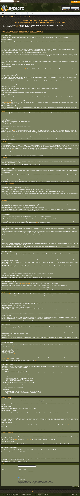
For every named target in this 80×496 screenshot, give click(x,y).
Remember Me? (65, 9)
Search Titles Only (22, 469)
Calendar (41, 97)
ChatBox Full (27, 16)
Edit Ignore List (28, 439)
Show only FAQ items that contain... (9, 476)
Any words (20, 476)
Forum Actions (11, 16)
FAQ (10, 491)
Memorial (24, 13)
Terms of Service (24, 491)
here (60, 221)
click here (69, 424)
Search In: (4, 469)
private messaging (42, 424)
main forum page (28, 320)
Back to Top (74, 494)
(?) (27, 50)
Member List (17, 329)
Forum (10, 13)
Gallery (17, 13)
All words (20, 477)
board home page (7, 102)
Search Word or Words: (6, 466)
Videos (4, 13)
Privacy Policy (39, 491)
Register (14, 130)
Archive (16, 491)
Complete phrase (21, 479)
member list (32, 400)
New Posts (4, 16)
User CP (16, 175)
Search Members (23, 332)
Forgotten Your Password (25, 283)
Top (32, 491)
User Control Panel (19, 97)
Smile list (33, 16)
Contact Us (4, 491)
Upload (31, 13)
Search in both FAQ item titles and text (25, 471)
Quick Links (19, 16)
